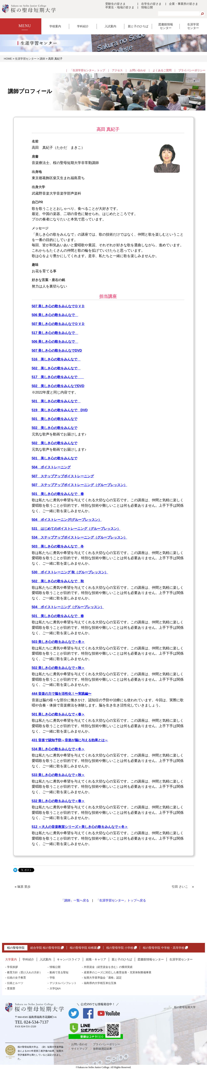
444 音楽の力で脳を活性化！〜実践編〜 (62, 693)
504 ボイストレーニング (51, 467)
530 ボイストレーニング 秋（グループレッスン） (70, 572)
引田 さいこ (181, 886)
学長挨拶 (12, 967)
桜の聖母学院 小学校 (121, 947)
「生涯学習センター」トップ (87, 70)
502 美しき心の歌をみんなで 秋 (58, 581)
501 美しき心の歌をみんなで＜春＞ (58, 714)
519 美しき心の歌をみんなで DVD (60, 410)
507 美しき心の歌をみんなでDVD (57, 350)
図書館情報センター (165, 26)
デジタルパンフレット (63, 983)
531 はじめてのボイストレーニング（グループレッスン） (76, 528)
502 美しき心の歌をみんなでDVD (58, 386)
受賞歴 (11, 988)
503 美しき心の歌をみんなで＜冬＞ (58, 642)
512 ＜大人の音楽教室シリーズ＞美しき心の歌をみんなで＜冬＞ (80, 827)
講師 (42, 58)
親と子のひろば (138, 26)
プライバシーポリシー (191, 70)
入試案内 (110, 26)
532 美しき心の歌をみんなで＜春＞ (58, 801)
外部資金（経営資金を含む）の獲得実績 (108, 967)
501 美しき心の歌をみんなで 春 (58, 494)
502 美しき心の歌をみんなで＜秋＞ (58, 668)
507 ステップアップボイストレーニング (63, 476)
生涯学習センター (193, 26)
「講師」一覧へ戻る (75, 900)
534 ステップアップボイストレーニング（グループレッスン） (79, 537)
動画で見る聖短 (59, 972)
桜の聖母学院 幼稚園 (85, 947)
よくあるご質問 (162, 70)
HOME (8, 58)
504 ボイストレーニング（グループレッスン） (68, 607)
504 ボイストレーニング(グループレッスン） (67, 519)
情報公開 (147, 7)
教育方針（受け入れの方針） (24, 972)
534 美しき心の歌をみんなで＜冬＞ (58, 749)
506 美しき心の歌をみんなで (55, 315)
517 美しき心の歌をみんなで (55, 333)
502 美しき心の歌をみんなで (56, 368)
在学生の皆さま (151, 3)
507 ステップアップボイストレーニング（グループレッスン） (79, 485)
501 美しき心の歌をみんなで (56, 401)
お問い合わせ (138, 70)
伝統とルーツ (15, 983)
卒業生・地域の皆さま (119, 7)
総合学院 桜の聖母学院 (47, 947)
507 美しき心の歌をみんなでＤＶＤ (58, 306)
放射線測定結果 (102, 1048)
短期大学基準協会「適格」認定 (103, 977)
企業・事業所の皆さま (183, 3)
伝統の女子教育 (16, 977)
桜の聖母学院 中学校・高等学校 (165, 947)
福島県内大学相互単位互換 (100, 983)
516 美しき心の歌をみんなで (56, 359)
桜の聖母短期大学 (185, 1007)
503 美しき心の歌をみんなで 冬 (58, 546)
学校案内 (55, 26)
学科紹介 (83, 26)
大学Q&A (55, 988)
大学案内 (11, 959)
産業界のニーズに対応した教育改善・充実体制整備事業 (117, 972)
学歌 (52, 977)
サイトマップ (79, 1048)
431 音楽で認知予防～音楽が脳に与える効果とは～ (70, 740)
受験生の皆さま (115, 3)
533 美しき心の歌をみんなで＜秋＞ (58, 775)
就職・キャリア (96, 959)
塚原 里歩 (25, 886)
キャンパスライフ (68, 959)
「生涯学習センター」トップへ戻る (121, 900)
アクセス (117, 70)
